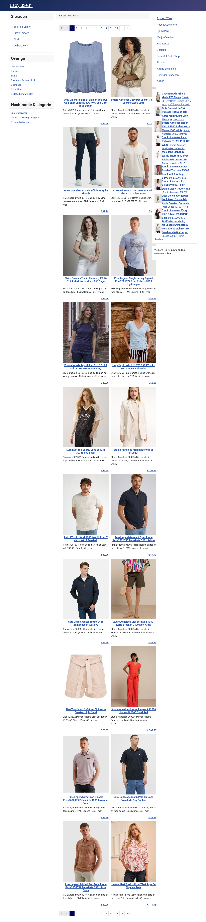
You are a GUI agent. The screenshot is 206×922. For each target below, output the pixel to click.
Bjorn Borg (163, 31)
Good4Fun (16, 89)
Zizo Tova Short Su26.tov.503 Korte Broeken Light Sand (79, 711)
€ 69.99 (98, 817)
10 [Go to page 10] (116, 28)
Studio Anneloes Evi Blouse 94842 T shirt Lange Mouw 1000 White (176, 185)
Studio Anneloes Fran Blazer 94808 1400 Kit (127, 451)
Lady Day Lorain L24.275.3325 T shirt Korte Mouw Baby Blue (127, 367)
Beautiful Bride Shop (168, 56)
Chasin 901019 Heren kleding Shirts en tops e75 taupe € (176, 101)
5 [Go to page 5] (91, 28)
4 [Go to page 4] (86, 28)
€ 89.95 (146, 642)
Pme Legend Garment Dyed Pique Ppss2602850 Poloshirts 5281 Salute (127, 539)
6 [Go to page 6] (96, 28)
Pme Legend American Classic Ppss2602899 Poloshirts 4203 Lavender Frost (79, 800)
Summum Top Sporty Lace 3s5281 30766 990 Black (79, 451)
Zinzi (16, 39)
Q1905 (160, 81)
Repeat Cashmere (167, 24)
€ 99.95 (98, 470)
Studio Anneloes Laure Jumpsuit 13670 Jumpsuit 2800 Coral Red (127, 711)
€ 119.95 (145, 904)
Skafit (14, 75)
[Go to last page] (127, 28)
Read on (158, 239)
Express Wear (164, 18)
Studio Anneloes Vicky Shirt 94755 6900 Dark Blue (175, 214)
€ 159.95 (145, 470)
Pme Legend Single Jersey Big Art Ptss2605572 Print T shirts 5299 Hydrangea (127, 281)
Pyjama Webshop (20, 122)
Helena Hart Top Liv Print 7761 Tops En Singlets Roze (127, 886)
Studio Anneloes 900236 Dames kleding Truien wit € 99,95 (174, 148)
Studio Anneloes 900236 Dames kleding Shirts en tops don (173, 221)
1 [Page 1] (72, 28)
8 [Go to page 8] (106, 28)
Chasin (186, 104)
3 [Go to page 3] (81, 28)
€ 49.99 (146, 298)
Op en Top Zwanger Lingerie (25, 117)
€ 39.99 (98, 298)
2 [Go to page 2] (77, 28)
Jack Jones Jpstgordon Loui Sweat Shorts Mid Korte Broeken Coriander (176, 199)
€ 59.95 (146, 383)
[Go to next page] (122, 28)
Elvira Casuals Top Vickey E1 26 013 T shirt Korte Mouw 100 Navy (79, 367)
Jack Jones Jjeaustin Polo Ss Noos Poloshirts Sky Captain (127, 798)
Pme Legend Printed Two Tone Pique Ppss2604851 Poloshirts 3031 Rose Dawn (79, 887)
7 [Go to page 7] (101, 28)
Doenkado (16, 84)
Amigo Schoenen (166, 68)
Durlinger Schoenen (168, 75)
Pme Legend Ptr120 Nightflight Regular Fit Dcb (79, 192)
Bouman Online (22, 26)
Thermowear (17, 66)
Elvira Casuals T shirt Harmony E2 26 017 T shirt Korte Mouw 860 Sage (79, 280)
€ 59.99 (146, 554)
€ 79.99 (98, 642)
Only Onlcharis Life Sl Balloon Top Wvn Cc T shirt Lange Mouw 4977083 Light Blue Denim (79, 102)
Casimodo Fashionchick (23, 80)
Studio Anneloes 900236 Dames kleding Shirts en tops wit (176, 134)
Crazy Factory (21, 33)
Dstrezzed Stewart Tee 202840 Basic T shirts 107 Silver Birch (127, 192)
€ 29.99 (98, 123)
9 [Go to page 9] (111, 28)
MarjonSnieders (166, 37)
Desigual (162, 49)
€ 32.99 (98, 554)
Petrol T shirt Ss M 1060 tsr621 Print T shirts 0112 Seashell (79, 539)
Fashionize (163, 43)
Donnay (15, 71)
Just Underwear (19, 113)
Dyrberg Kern (21, 45)
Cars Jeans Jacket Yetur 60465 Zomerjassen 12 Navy (79, 623)
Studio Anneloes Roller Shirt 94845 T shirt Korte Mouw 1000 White (176, 126)
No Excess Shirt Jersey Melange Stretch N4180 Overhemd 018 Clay (175, 228)
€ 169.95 (145, 730)
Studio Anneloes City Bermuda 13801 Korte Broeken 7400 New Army (127, 623)
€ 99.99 (98, 211)
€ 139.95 (145, 123)
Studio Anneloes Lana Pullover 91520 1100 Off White (176, 141)
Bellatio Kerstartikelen (22, 94)
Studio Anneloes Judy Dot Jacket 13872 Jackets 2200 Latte (126, 101)
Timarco (161, 62)
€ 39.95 (146, 211)
